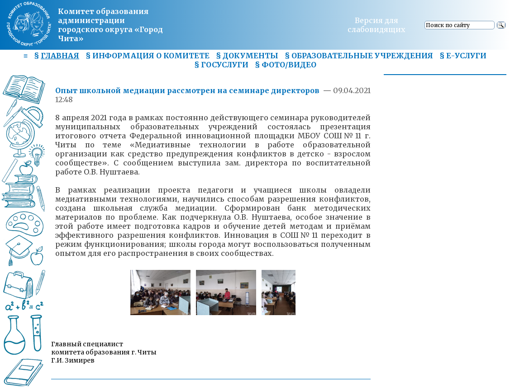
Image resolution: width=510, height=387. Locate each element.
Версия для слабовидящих (376, 25)
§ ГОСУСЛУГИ (221, 64)
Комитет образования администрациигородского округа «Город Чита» (110, 25)
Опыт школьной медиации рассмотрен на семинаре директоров (188, 90)
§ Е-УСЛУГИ (462, 55)
